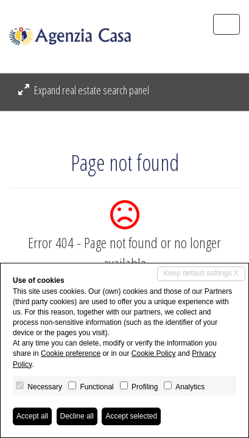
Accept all (32, 416)
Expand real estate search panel (83, 90)
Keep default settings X (201, 273)
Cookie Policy (154, 353)
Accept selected (131, 416)
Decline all (77, 416)
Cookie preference (70, 353)
